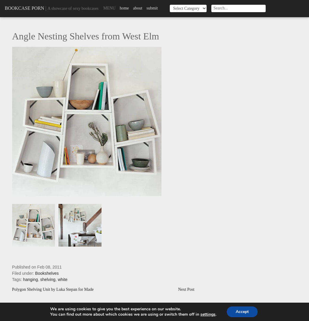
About (137, 8)
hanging (30, 279)
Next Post (186, 290)
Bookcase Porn (24, 8)
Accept (242, 311)
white (63, 279)
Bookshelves (46, 273)
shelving (47, 279)
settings (207, 314)
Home (124, 8)
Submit (152, 8)
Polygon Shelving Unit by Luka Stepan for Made (53, 290)
